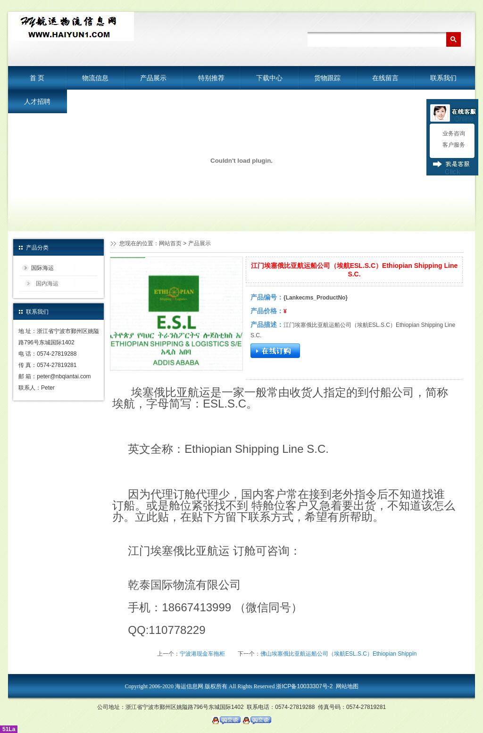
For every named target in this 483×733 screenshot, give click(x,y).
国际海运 (42, 268)
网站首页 (170, 243)
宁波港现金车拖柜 (202, 653)
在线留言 (385, 78)
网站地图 (347, 686)
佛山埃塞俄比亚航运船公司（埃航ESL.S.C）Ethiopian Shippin (338, 653)
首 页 (37, 78)
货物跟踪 (327, 78)
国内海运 (47, 283)
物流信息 (95, 78)
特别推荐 (211, 78)
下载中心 (269, 78)
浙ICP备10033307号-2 (304, 686)
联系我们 (443, 78)
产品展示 (153, 78)
